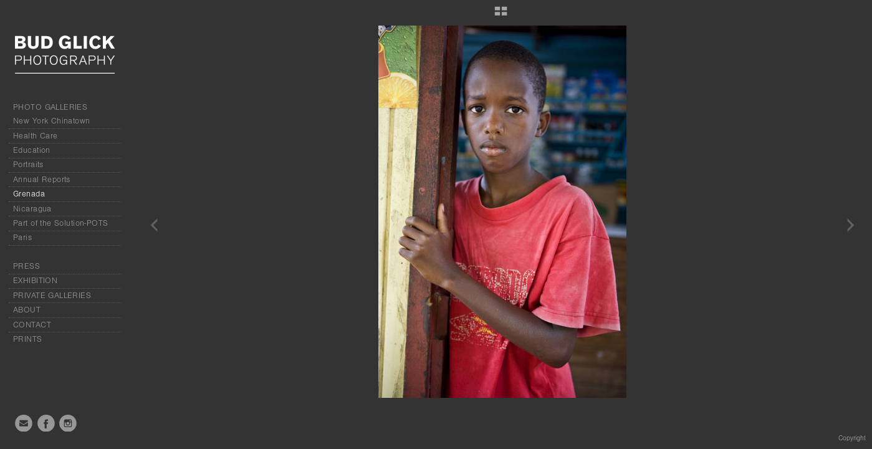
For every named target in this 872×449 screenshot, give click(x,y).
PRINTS (27, 339)
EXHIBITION (35, 280)
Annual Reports (41, 179)
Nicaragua (32, 209)
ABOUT (27, 310)
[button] (500, 15)
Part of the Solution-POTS (60, 223)
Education (31, 150)
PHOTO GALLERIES (50, 107)
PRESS (26, 266)
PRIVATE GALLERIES (52, 295)
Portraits (28, 164)
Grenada (29, 194)
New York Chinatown (51, 121)
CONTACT (32, 325)
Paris (22, 237)
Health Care (35, 136)
